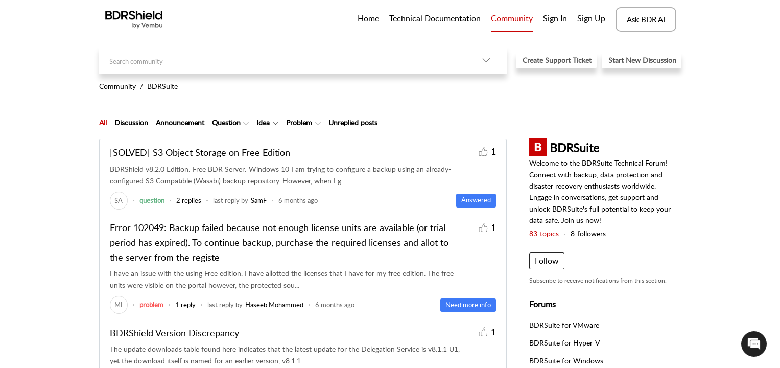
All (103, 122)
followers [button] (588, 233)
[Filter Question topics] (246, 122)
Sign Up (591, 18)
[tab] (103, 123)
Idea (263, 122)
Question (226, 122)
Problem (299, 122)
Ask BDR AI (646, 19)
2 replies (188, 200)
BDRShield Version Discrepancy (174, 333)
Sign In (555, 18)
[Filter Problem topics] (318, 122)
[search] (282, 60)
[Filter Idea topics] (275, 122)
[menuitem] (555, 19)
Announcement (180, 122)
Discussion (131, 122)
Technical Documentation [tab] (435, 18)
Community (512, 18)
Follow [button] (547, 260)
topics (544, 233)
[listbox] (486, 60)
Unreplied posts (352, 122)
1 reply (185, 304)
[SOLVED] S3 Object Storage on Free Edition (200, 152)
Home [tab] (368, 18)
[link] (119, 200)
